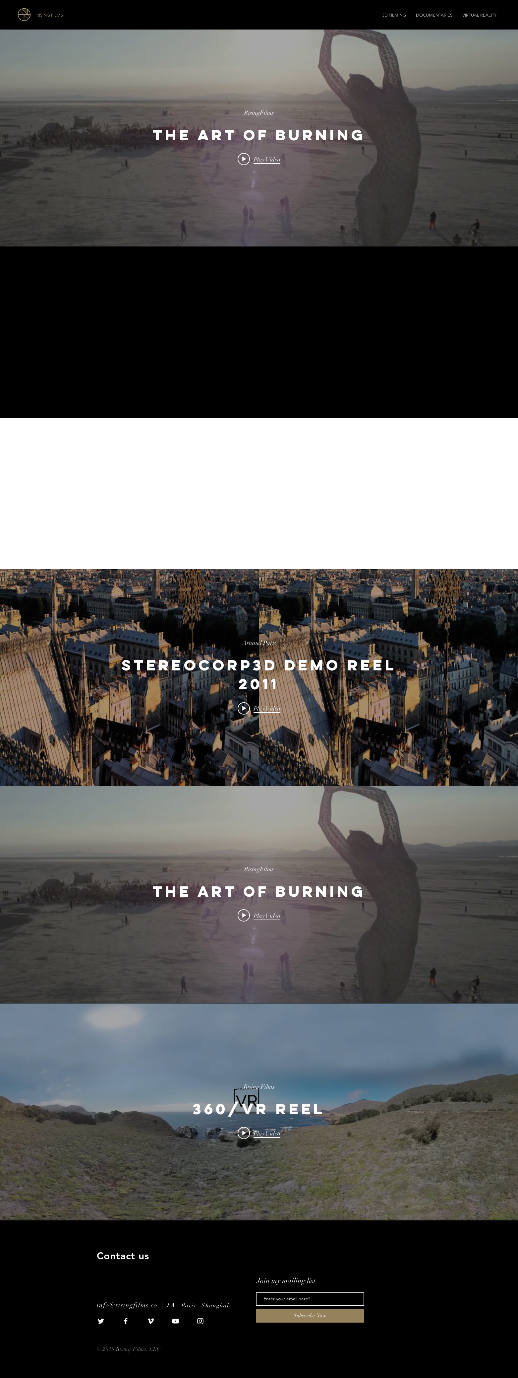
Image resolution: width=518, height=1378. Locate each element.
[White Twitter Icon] (101, 1321)
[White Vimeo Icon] (150, 1321)
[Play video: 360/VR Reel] (259, 1133)
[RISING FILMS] (73, 15)
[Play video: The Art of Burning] (259, 159)
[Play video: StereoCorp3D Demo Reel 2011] (259, 708)
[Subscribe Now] (310, 1316)
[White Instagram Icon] (200, 1321)
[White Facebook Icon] (126, 1321)
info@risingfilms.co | (132, 1305)
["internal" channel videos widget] (259, 138)
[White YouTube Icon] (175, 1321)
